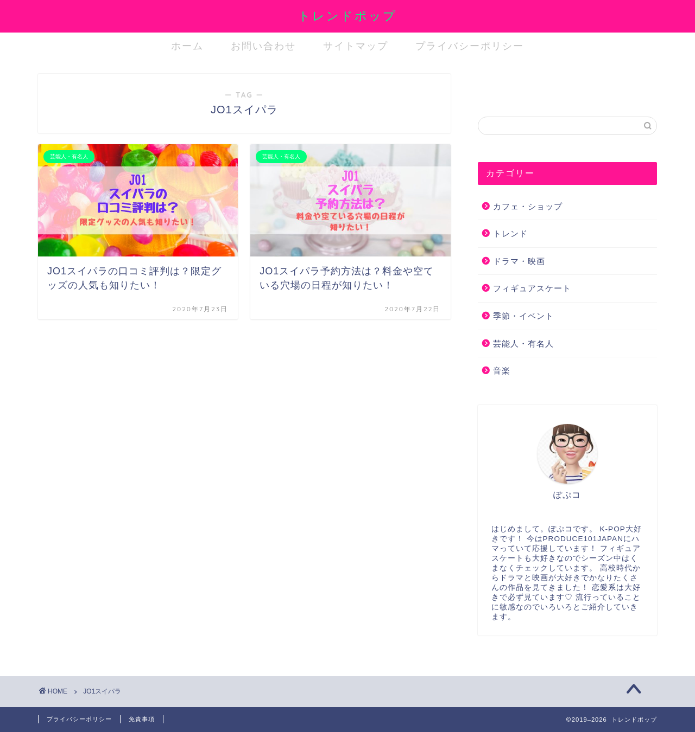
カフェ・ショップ (528, 206)
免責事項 (142, 719)
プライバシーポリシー (469, 46)
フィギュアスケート (532, 288)
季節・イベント (523, 315)
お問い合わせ (263, 46)
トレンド (510, 233)
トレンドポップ (347, 15)
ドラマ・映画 (519, 261)
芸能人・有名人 (523, 343)
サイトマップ (355, 46)
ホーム (187, 46)
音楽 (501, 370)
